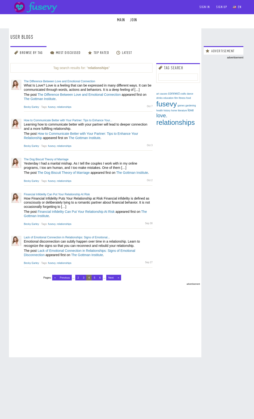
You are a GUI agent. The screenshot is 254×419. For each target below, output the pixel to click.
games (181, 105)
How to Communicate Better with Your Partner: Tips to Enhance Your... (68, 120)
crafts (183, 93)
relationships (64, 106)
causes (163, 93)
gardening (190, 105)
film (176, 98)
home (174, 110)
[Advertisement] (105, 318)
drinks (159, 98)
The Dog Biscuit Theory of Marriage (46, 159)
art (157, 93)
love (191, 110)
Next (111, 277)
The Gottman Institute (40, 99)
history (167, 110)
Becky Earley (31, 106)
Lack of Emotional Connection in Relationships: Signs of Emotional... (67, 237)
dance (190, 93)
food (188, 98)
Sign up (221, 7)
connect (174, 93)
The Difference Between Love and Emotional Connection (59, 81)
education (168, 98)
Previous (65, 277)
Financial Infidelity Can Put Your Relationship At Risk (57, 194)
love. (161, 115)
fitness (182, 98)
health (159, 110)
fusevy (51, 106)
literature (182, 110)
